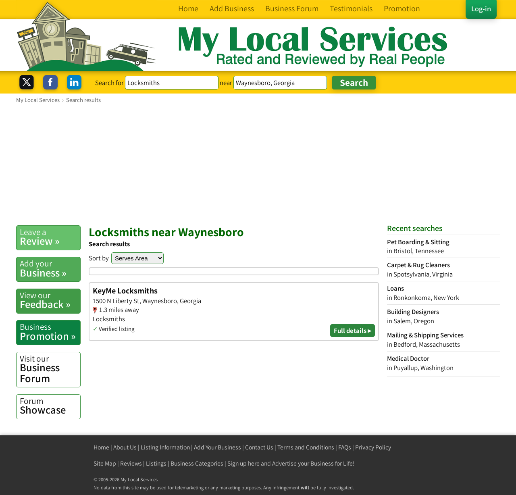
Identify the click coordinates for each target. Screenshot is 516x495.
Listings (156, 463)
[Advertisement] (258, 164)
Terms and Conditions (305, 447)
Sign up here (243, 463)
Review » (50, 237)
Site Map (105, 463)
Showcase (50, 406)
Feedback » (50, 300)
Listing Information (165, 447)
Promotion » (50, 332)
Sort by (99, 258)
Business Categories (197, 463)
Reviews (131, 463)
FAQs (344, 447)
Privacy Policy (373, 447)
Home (101, 447)
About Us (125, 447)
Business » (50, 268)
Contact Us (259, 447)
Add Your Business (217, 447)
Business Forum (50, 369)
